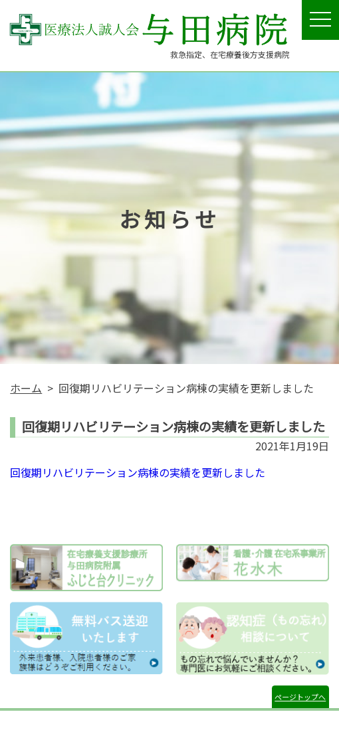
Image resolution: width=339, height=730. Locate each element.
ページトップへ (300, 696)
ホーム (26, 388)
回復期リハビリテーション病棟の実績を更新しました (137, 472)
